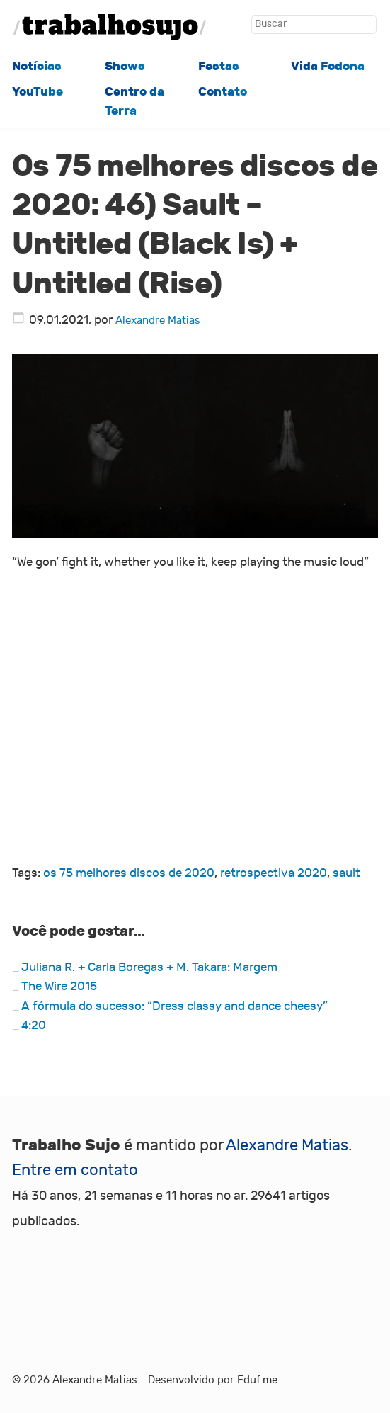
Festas (218, 66)
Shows (125, 66)
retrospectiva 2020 (273, 873)
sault (346, 873)
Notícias (37, 66)
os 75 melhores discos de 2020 (128, 873)
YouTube (37, 91)
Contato (222, 91)
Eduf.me (257, 1379)
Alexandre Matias (157, 320)
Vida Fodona (328, 66)
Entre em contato (75, 1170)
